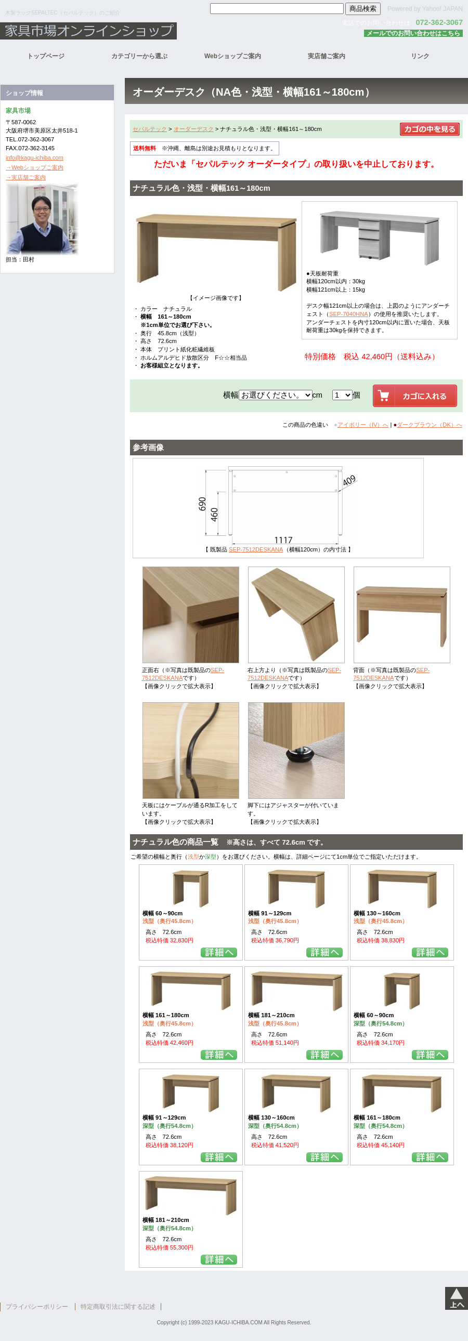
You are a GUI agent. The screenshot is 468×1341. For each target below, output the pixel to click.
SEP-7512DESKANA (256, 549)
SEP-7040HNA (348, 314)
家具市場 (130, 31)
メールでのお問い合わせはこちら (413, 33)
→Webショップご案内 (34, 167)
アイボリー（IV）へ (363, 425)
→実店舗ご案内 (26, 177)
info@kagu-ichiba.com (34, 157)
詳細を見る (219, 952)
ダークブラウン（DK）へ (429, 425)
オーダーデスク (194, 129)
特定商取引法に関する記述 (118, 1306)
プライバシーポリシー (37, 1306)
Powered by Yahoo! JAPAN (425, 8)
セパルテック (150, 129)
